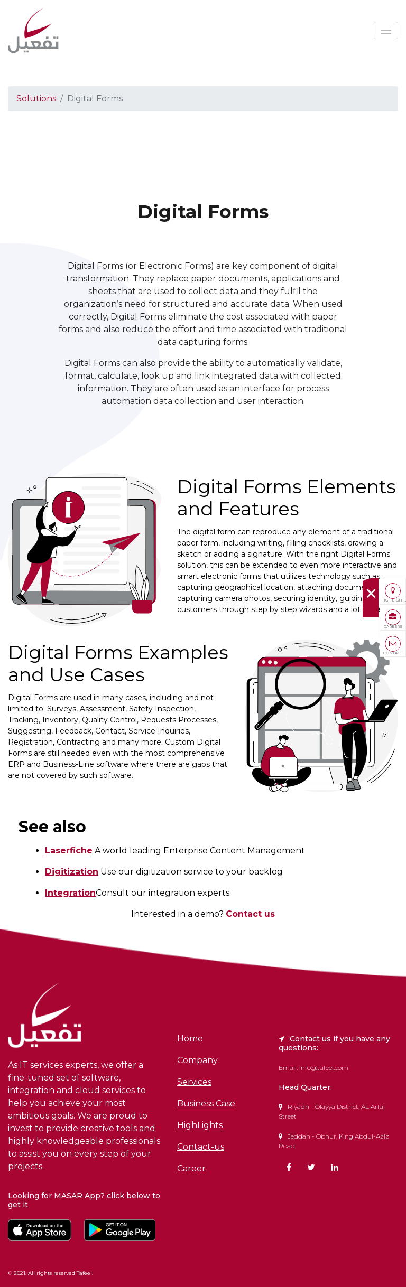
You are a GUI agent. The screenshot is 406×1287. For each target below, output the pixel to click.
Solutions (36, 98)
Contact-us (200, 1147)
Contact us (250, 914)
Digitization (71, 872)
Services (194, 1082)
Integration (70, 893)
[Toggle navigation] (386, 30)
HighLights (200, 1125)
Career (191, 1168)
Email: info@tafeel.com (313, 1068)
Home (190, 1039)
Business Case (206, 1104)
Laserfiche (69, 851)
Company (197, 1060)
